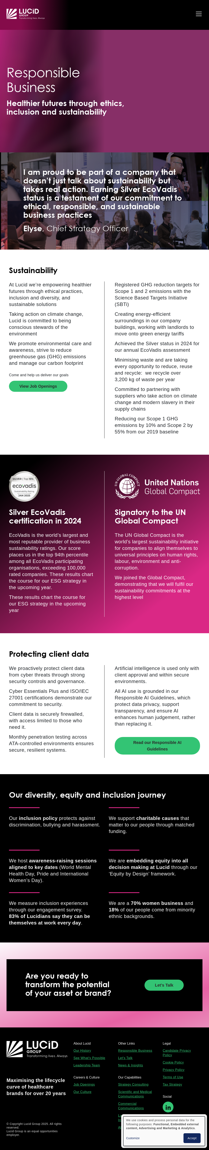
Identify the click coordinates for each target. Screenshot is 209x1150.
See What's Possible (89, 1058)
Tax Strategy (172, 1084)
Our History (82, 1050)
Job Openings (84, 1084)
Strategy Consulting (133, 1084)
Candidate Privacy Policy (177, 1053)
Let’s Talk (164, 985)
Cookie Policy (173, 1062)
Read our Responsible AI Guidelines (157, 745)
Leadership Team (86, 1065)
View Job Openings (38, 386)
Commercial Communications (131, 1106)
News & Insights (130, 1065)
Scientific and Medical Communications (135, 1094)
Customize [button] (133, 1138)
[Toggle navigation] (197, 14)
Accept (192, 1138)
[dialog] (164, 1131)
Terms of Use (173, 1077)
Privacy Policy (174, 1070)
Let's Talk (125, 1058)
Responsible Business (135, 1050)
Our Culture (82, 1092)
